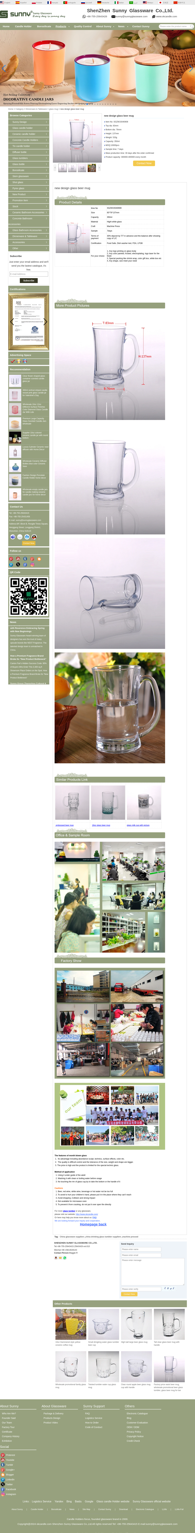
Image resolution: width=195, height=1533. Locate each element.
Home (6, 26)
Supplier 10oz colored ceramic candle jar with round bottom (35, 435)
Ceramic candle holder (24, 134)
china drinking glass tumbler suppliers (103, 1237)
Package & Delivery (53, 1413)
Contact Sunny (141, 26)
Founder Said (9, 1418)
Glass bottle (19, 164)
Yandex (59, 1501)
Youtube (8, 1460)
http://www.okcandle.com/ (87, 1214)
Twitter (8, 1484)
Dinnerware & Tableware (36, 109)
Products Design (52, 1418)
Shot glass (18, 182)
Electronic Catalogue (137, 1413)
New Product (19, 194)
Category (20, 109)
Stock (15, 206)
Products (61, 26)
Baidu (78, 1501)
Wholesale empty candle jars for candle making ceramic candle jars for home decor (35, 492)
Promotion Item (20, 200)
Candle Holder (23, 26)
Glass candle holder (23, 128)
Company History (10, 1436)
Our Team (7, 1422)
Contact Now (28, 543)
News (121, 26)
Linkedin (8, 1479)
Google (89, 1501)
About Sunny (103, 26)
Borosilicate (44, 26)
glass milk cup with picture (138, 825)
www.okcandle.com (166, 16)
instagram (8, 1494)
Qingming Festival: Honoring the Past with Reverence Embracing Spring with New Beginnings (29, 630)
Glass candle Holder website (113, 1501)
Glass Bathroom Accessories (27, 230)
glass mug (53, 109)
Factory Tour (8, 1427)
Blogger (8, 1474)
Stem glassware (21, 176)
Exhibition (7, 1441)
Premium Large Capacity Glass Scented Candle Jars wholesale (34, 421)
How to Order (92, 1422)
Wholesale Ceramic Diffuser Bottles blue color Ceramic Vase (35, 463)
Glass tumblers (20, 158)
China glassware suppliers (72, 1237)
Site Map (86, 1509)
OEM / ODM (133, 1427)
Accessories (19, 242)
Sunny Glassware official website (152, 1501)
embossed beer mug (64, 825)
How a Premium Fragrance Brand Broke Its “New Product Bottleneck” (28, 659)
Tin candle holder (21, 146)
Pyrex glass (18, 188)
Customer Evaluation (137, 1422)
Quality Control (82, 26)
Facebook (8, 1489)
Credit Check (133, 1441)
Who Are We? (9, 1413)
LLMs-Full (179, 1509)
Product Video (51, 1422)
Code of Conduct (93, 1427)
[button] (79, 104)
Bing (69, 1501)
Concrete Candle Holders (25, 140)
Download (123, 1509)
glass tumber (69, 1211)
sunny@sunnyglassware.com (132, 16)
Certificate (7, 1431)
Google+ (8, 1469)
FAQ (94, 1217)
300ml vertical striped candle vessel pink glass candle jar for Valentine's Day (35, 392)
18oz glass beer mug (101, 825)
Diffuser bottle (19, 152)
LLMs (164, 1509)
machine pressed (130, 1237)
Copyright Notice (135, 1436)
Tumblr (8, 1465)
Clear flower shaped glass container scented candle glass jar (34, 378)
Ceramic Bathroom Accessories (28, 212)
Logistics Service (93, 1418)
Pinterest (8, 1455)
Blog (129, 1418)
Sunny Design (20, 122)
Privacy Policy (134, 1431)
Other (15, 248)
